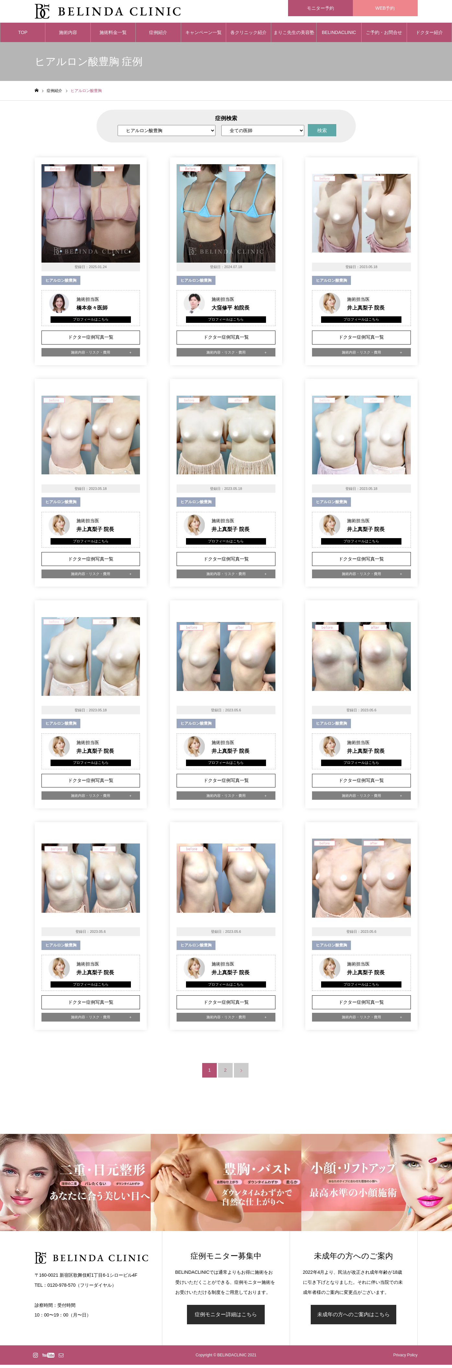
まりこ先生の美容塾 (293, 35)
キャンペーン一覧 (203, 35)
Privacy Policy (405, 1358)
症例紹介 (158, 35)
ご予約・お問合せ (384, 35)
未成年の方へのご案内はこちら (353, 1317)
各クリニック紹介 (248, 35)
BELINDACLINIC (339, 35)
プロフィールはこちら (91, 322)
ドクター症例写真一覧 (90, 340)
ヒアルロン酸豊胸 (60, 283)
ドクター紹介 (429, 35)
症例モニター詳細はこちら (226, 1317)
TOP (23, 35)
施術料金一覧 (113, 35)
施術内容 (68, 35)
